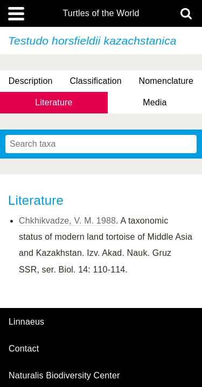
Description (31, 80)
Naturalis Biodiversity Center (64, 375)
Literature (53, 102)
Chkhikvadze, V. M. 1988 (67, 220)
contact (24, 348)
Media (154, 102)
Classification (95, 80)
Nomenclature (166, 80)
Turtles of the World (101, 13)
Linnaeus (26, 322)
